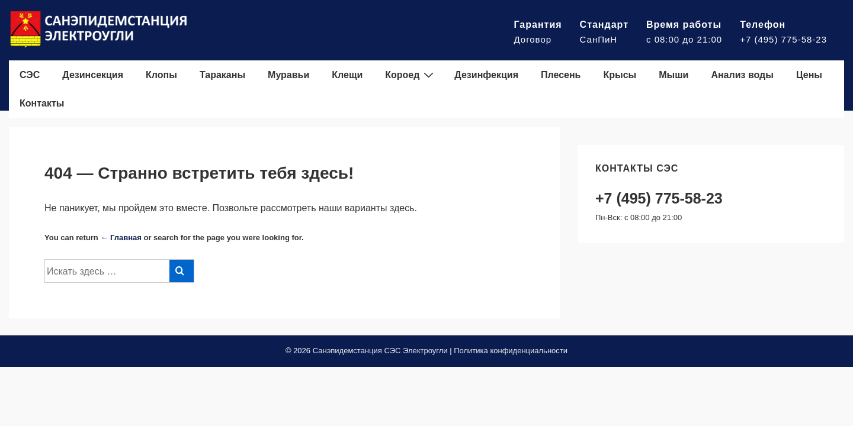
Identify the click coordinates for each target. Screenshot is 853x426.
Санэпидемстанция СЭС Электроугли (380, 350)
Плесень (561, 75)
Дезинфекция (486, 75)
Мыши (673, 75)
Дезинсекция (92, 75)
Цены (809, 75)
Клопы (161, 75)
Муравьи (288, 75)
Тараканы (222, 75)
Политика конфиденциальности (510, 350)
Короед (411, 74)
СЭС (30, 75)
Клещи (347, 75)
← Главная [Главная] (120, 237)
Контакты (42, 103)
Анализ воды (742, 75)
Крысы (619, 75)
